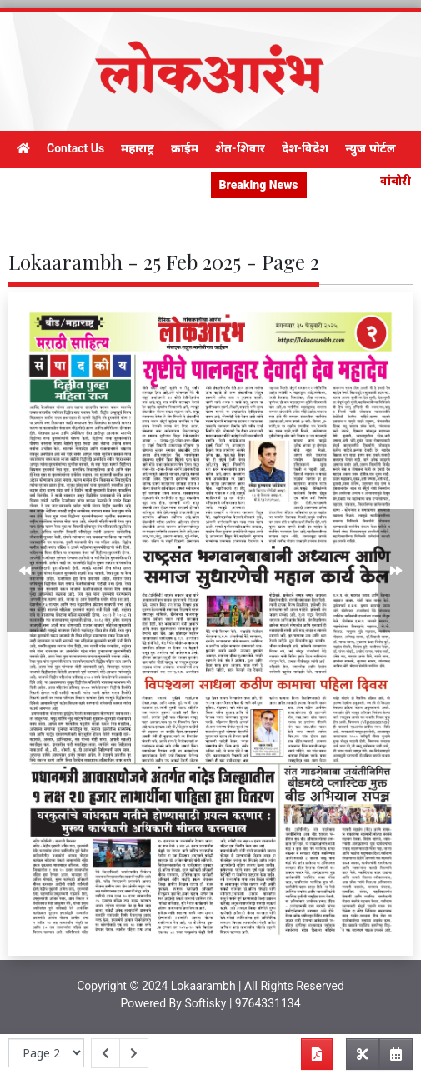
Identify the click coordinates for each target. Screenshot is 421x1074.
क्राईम (184, 148)
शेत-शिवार (240, 148)
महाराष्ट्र (137, 148)
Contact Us (75, 148)
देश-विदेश (305, 148)
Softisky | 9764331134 (242, 1003)
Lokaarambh (203, 985)
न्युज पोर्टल (370, 148)
